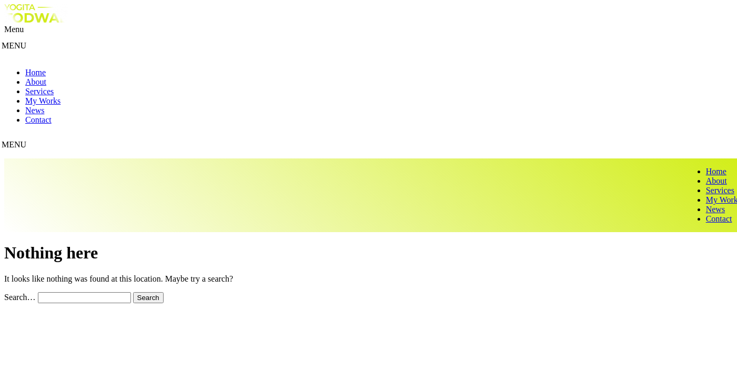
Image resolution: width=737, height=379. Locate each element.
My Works (42, 100)
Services (39, 91)
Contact (38, 119)
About (35, 81)
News (34, 110)
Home (35, 72)
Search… (20, 297)
